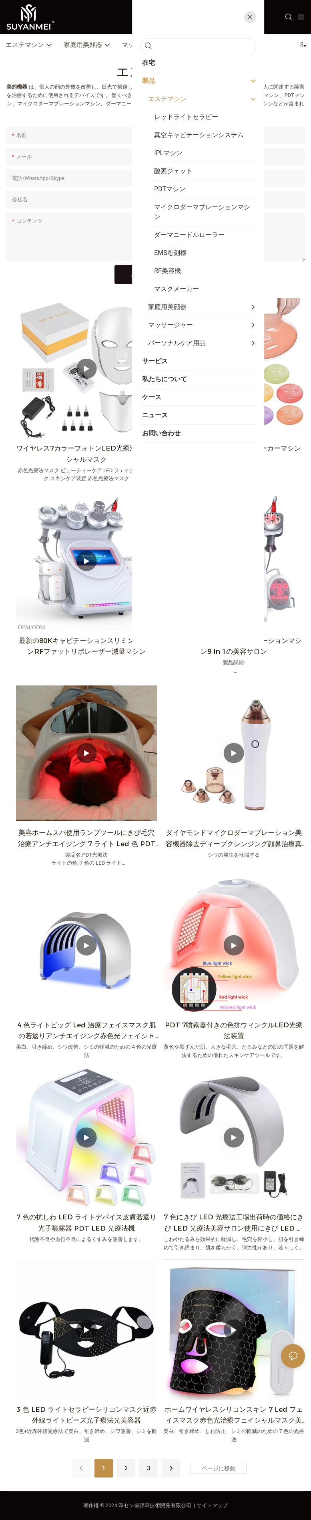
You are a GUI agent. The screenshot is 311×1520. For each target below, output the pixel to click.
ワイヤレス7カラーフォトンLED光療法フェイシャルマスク (86, 453)
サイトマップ (212, 1505)
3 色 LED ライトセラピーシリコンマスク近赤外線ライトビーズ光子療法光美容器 (86, 1414)
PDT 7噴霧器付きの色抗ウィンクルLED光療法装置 (234, 1030)
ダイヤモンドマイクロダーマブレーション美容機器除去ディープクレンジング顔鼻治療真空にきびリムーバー (234, 839)
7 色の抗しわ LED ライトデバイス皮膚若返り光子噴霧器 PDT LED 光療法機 (86, 1222)
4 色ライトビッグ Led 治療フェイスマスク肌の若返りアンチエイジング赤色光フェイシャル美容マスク (86, 1031)
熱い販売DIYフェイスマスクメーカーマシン (234, 448)
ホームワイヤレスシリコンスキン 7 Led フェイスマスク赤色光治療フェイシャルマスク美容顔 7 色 (234, 1415)
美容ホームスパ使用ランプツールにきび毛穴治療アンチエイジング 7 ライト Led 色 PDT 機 (86, 839)
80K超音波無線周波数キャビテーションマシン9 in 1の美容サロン (234, 646)
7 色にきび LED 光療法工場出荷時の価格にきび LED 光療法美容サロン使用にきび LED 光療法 (234, 1223)
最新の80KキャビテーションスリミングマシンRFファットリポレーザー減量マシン (86, 646)
